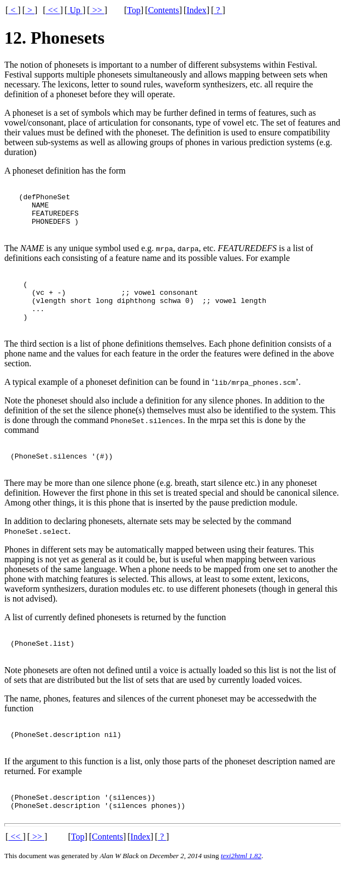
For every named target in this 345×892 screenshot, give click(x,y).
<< (53, 10)
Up (75, 10)
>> (97, 10)
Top (134, 10)
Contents (163, 10)
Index (196, 10)
